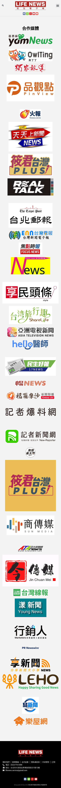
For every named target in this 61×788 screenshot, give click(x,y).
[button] (2, 5)
